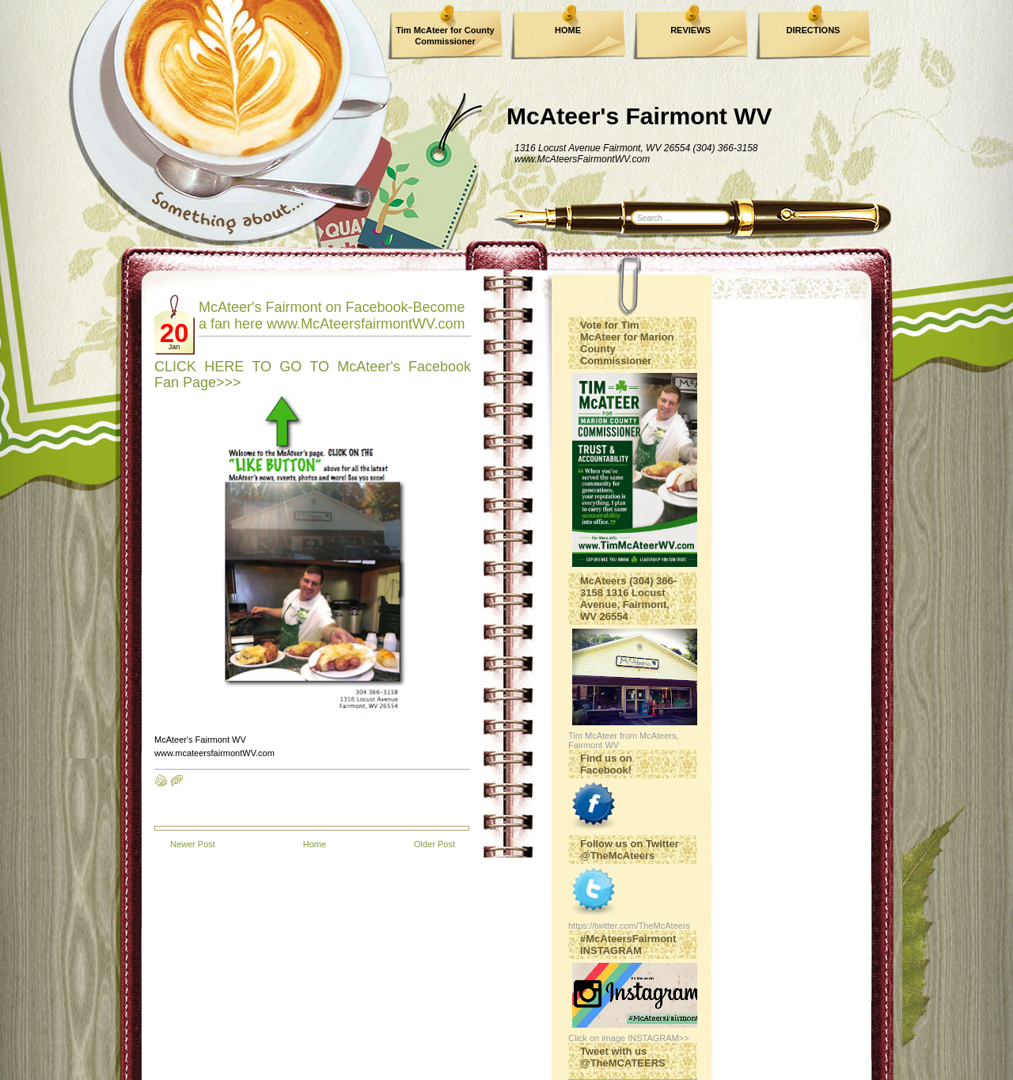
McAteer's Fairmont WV (639, 116)
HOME (568, 30)
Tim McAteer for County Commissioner (445, 35)
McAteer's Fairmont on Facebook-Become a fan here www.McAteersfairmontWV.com (332, 315)
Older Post (434, 844)
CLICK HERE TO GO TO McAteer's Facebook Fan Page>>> (312, 374)
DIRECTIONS (813, 30)
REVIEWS (690, 30)
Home (314, 844)
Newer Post (192, 844)
